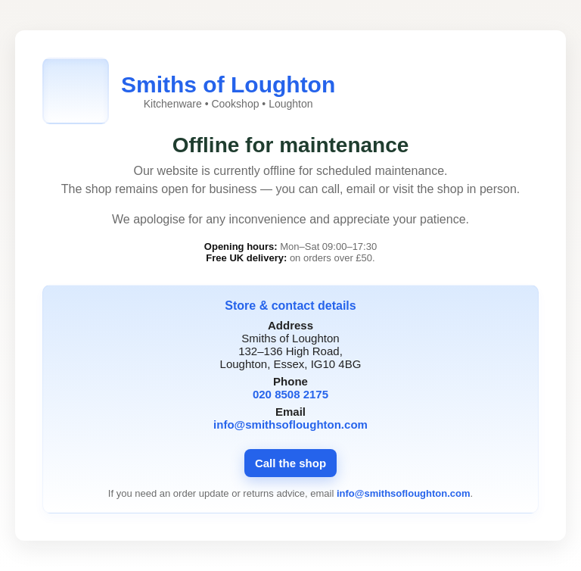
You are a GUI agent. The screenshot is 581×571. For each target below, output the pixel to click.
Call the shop (290, 463)
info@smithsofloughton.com (290, 424)
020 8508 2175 (290, 394)
